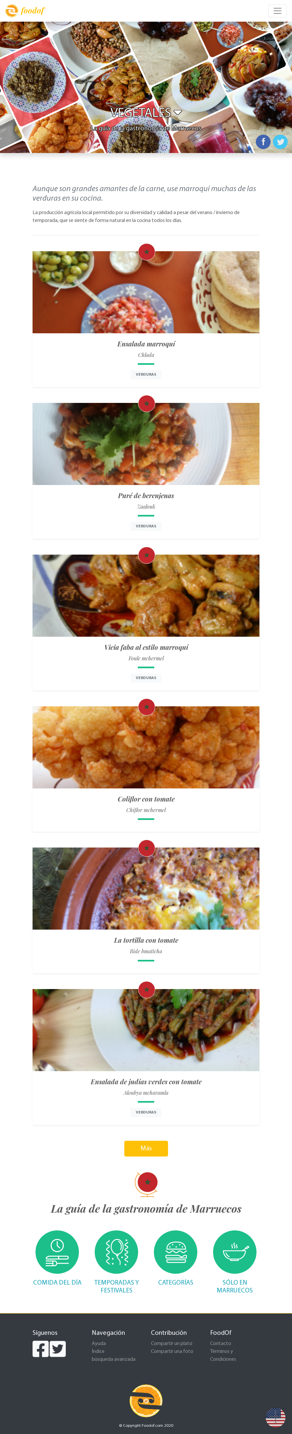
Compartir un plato (171, 1343)
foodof (24, 10)
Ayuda (99, 1343)
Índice (98, 1351)
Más (146, 1148)
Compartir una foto (172, 1351)
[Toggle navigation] (277, 10)
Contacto (220, 1343)
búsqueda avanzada (113, 1359)
